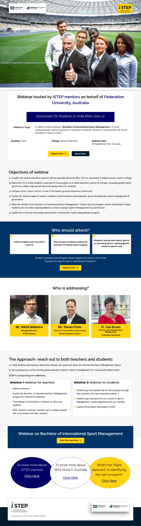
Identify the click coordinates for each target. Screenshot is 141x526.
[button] (58, 154)
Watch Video (80, 153)
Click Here (31, 476)
